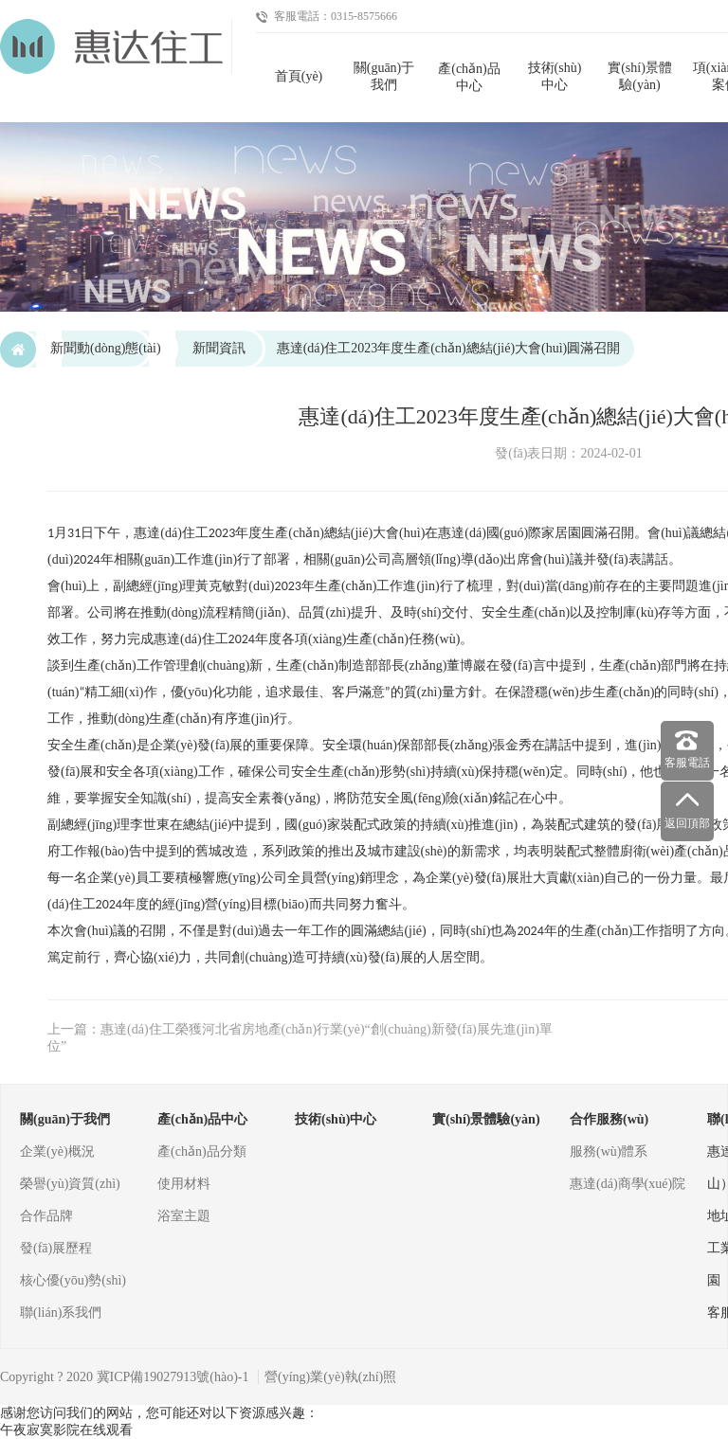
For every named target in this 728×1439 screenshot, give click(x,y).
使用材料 (183, 1184)
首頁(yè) (299, 76)
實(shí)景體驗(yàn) (640, 76)
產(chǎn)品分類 (201, 1151)
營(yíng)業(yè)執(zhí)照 (330, 1377)
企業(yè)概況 (57, 1151)
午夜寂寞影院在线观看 (66, 1430)
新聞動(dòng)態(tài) (105, 348)
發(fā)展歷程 (56, 1248)
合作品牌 (46, 1216)
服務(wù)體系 (608, 1151)
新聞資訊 (219, 348)
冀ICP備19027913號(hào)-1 (173, 1377)
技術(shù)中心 (555, 76)
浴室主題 (183, 1216)
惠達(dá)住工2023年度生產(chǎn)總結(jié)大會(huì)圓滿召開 (449, 348)
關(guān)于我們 (384, 76)
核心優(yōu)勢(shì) (73, 1280)
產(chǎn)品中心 (469, 77)
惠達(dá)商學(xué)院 (627, 1184)
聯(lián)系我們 (60, 1312)
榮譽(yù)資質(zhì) (70, 1184)
